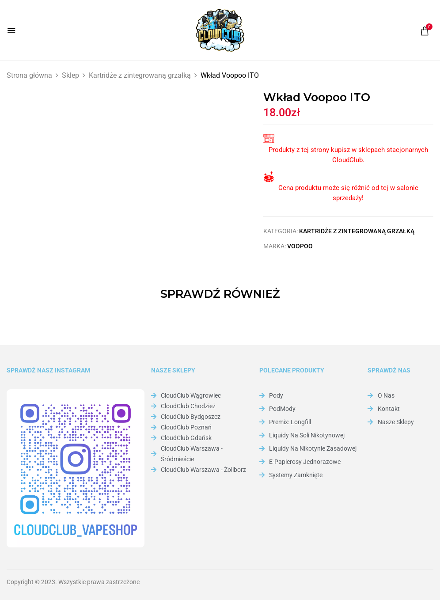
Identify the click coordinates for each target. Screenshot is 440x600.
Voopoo (300, 246)
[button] (424, 30)
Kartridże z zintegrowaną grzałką (140, 75)
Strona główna (29, 75)
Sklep (70, 75)
